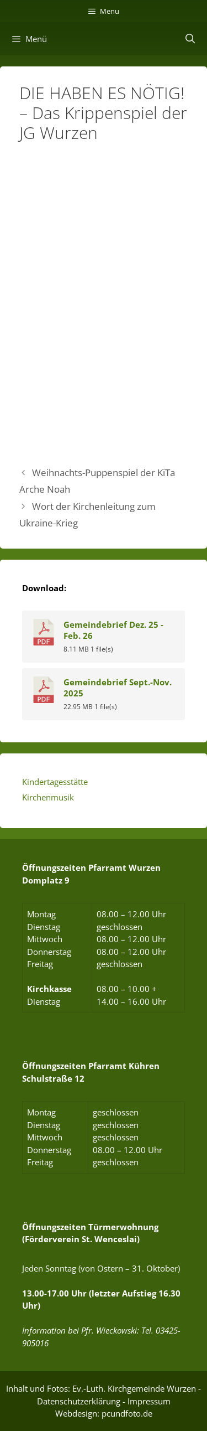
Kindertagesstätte (55, 781)
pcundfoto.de (127, 1413)
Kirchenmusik (48, 797)
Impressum (149, 1401)
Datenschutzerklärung (78, 1401)
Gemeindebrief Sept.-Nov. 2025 (117, 687)
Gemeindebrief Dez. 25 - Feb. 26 (113, 630)
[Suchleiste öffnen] (190, 38)
